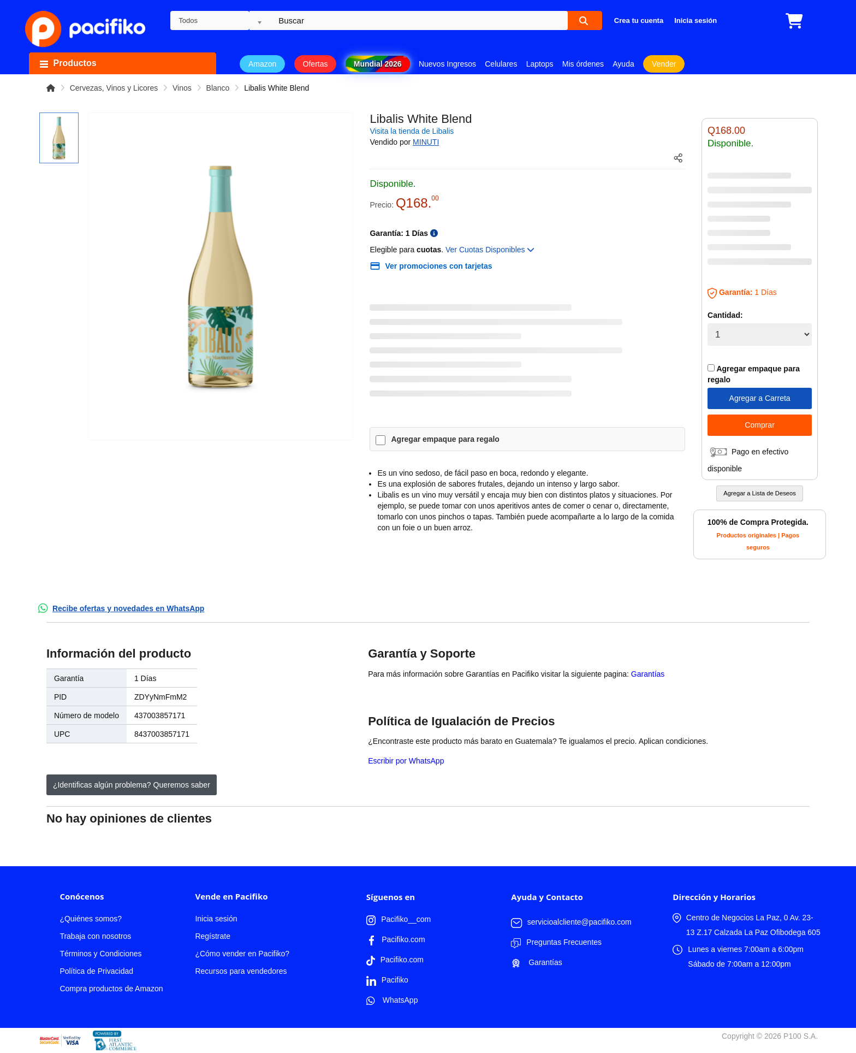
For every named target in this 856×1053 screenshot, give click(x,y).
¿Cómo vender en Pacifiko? (242, 953)
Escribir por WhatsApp (406, 760)
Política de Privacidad (96, 971)
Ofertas (315, 64)
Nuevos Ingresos (447, 64)
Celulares (501, 64)
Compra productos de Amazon (111, 988)
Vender (664, 64)
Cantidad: (725, 315)
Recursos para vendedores (241, 971)
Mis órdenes (583, 64)
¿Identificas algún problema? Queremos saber (131, 784)
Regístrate (212, 936)
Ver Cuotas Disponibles (489, 249)
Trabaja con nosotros (95, 936)
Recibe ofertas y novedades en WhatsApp (128, 608)
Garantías (647, 674)
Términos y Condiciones (100, 953)
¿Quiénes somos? (91, 918)
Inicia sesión (216, 918)
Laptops (540, 64)
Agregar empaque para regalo (445, 439)
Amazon (262, 64)
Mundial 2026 (378, 64)
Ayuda (623, 64)
